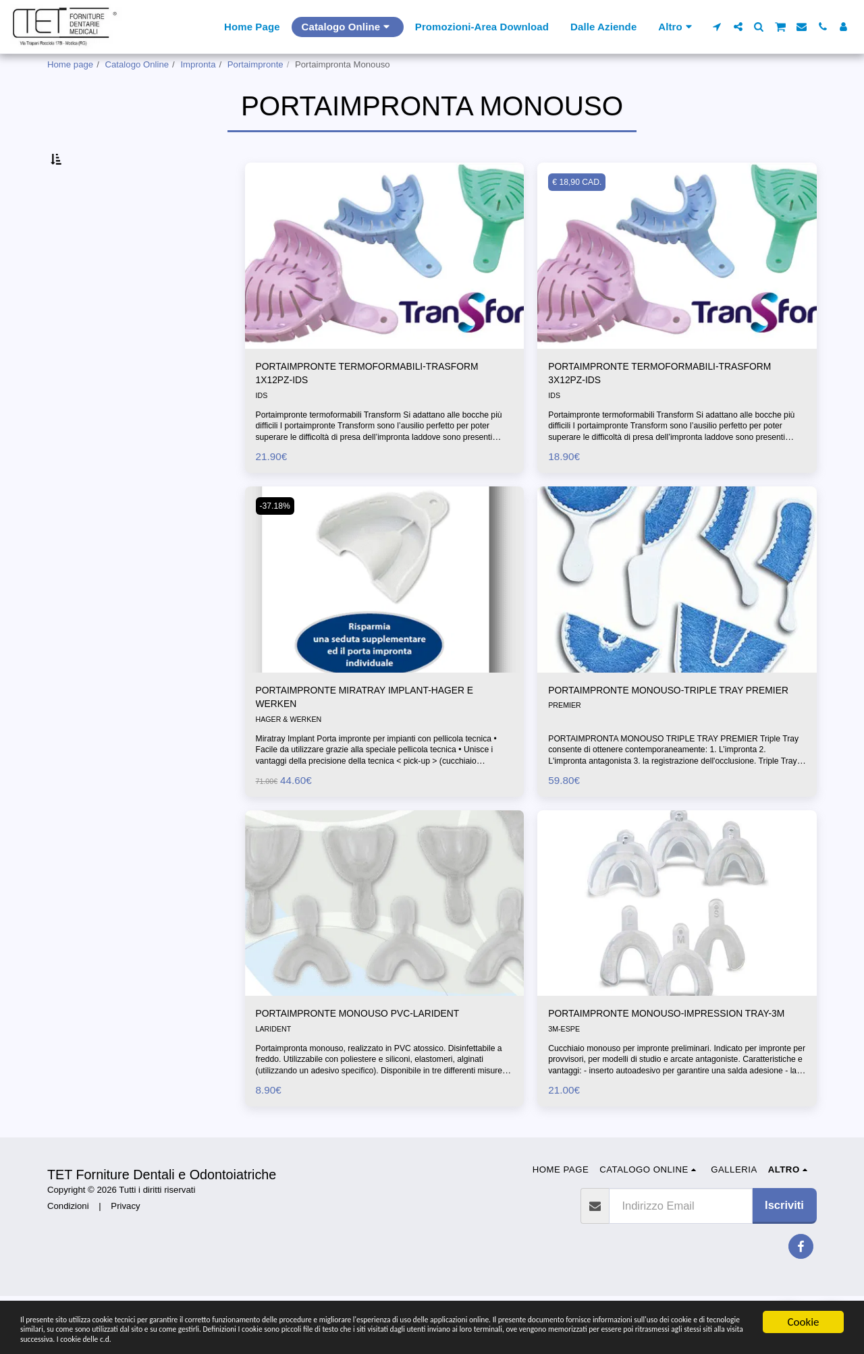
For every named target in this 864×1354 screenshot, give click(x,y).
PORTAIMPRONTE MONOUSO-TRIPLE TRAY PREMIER (664, 736)
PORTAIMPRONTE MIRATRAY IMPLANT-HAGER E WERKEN (380, 736)
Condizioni (68, 1263)
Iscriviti (784, 1262)
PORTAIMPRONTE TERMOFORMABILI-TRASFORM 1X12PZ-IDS (357, 407)
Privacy (125, 1263)
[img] (384, 287)
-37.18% (277, 542)
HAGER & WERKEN (291, 762)
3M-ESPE (565, 1091)
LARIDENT (275, 1074)
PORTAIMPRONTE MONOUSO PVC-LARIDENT (377, 1057)
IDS (262, 432)
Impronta (197, 64)
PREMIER (566, 762)
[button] (717, 27)
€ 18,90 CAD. (580, 213)
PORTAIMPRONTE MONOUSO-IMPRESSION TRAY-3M (664, 1065)
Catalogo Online (137, 64)
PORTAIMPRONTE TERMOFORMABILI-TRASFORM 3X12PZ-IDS (649, 407)
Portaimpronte (255, 64)
